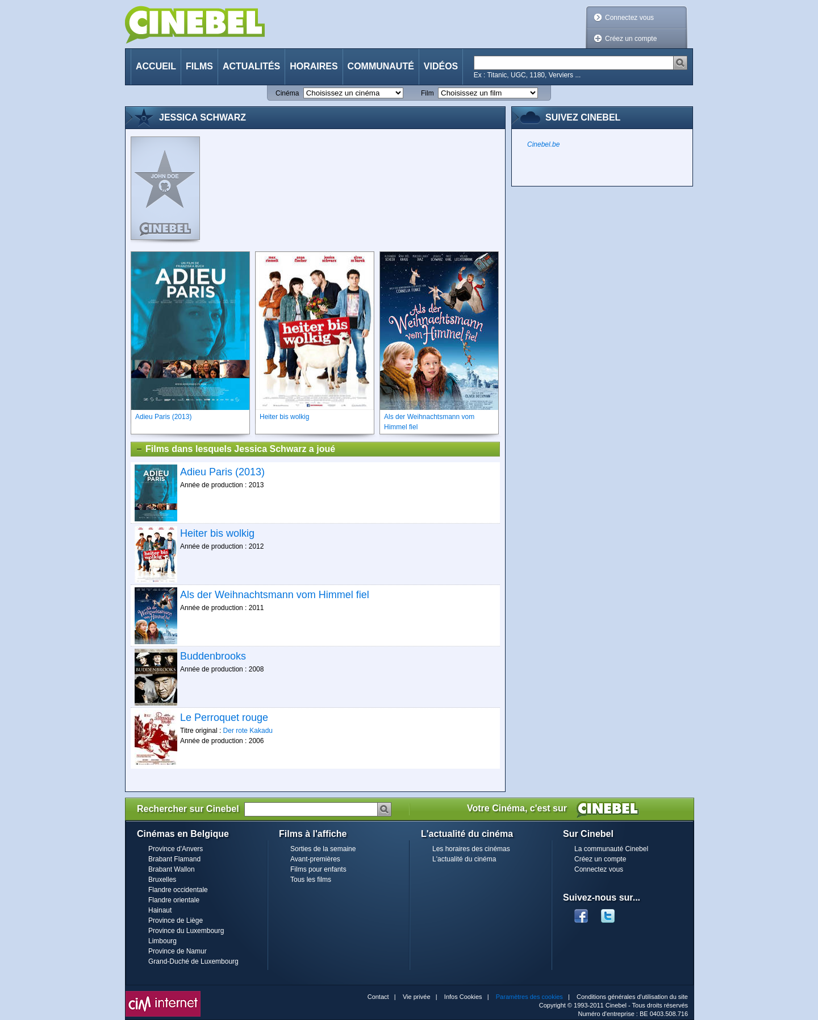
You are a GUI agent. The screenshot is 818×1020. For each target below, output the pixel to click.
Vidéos (441, 66)
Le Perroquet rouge (224, 717)
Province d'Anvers (175, 849)
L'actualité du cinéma (464, 859)
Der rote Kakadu (248, 731)
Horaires (313, 66)
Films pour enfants (318, 869)
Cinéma (287, 93)
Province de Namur (177, 951)
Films (199, 66)
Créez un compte (631, 39)
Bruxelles (162, 880)
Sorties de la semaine (323, 849)
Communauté (381, 66)
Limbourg (162, 941)
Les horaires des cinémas (471, 849)
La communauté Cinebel (611, 849)
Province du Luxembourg (186, 931)
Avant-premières (315, 859)
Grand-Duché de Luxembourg (193, 961)
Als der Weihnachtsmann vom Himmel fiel (274, 594)
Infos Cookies (463, 996)
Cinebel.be (543, 144)
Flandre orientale (173, 900)
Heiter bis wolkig (217, 533)
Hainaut (160, 910)
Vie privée (417, 996)
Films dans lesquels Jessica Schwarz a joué (235, 449)
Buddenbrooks (213, 656)
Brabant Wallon (171, 869)
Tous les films (310, 880)
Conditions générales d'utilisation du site (632, 996)
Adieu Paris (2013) (222, 472)
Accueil (156, 66)
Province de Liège (175, 920)
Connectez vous (629, 18)
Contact (378, 996)
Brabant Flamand (174, 859)
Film (427, 93)
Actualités (251, 66)
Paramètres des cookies (529, 996)
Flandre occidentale (178, 890)
